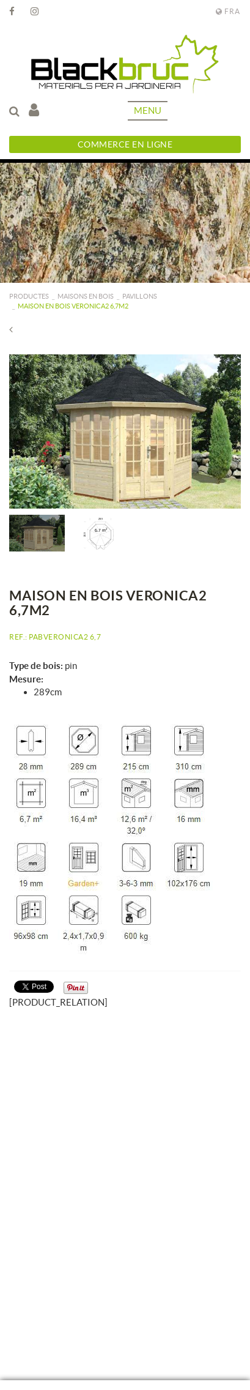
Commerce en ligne (125, 144)
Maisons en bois (85, 296)
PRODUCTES (29, 296)
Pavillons (139, 296)
